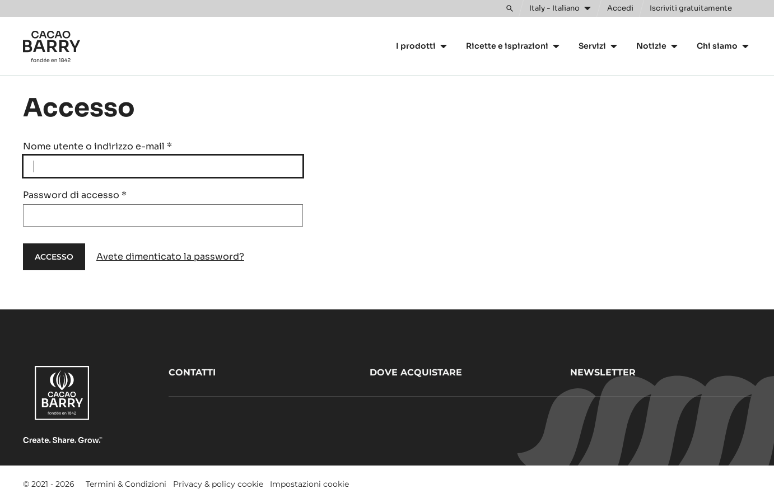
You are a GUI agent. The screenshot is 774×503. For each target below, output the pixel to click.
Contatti (192, 372)
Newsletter (603, 372)
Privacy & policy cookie (218, 484)
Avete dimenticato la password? (170, 256)
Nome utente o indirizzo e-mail (97, 146)
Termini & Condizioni (126, 484)
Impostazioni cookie (309, 484)
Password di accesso (75, 195)
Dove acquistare (416, 372)
